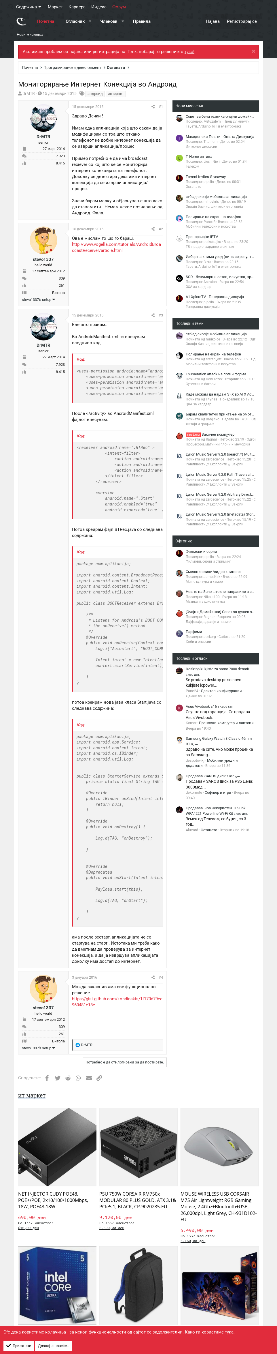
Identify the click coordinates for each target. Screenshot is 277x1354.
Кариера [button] (77, 7)
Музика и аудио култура (205, 602)
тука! (189, 51)
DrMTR (28, 93)
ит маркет (32, 1095)
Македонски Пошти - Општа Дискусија (220, 136)
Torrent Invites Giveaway (206, 177)
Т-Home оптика (199, 156)
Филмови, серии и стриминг (208, 561)
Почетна (45, 21)
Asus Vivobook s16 (210, 706)
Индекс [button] (99, 7)
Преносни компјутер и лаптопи (226, 723)
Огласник (75, 21)
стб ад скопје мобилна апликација (216, 196)
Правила (142, 21)
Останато (193, 187)
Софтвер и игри (218, 792)
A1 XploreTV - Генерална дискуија (215, 297)
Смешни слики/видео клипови (213, 572)
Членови (108, 21)
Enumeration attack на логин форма (216, 374)
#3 (161, 315)
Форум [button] (119, 7)
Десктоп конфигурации (221, 691)
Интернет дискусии (201, 147)
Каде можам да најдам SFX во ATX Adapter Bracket (229, 394)
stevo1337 (43, 259)
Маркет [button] (55, 7)
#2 (161, 229)
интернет (116, 93)
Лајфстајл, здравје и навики (209, 622)
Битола (58, 293)
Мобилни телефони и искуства (211, 226)
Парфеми (194, 632)
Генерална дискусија (203, 307)
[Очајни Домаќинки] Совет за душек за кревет (226, 612)
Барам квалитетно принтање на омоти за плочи (228, 414)
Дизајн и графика (200, 424)
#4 (161, 977)
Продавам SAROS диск (213, 776)
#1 (161, 106)
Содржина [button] (26, 7)
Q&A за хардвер (198, 287)
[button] (90, 21)
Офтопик (183, 541)
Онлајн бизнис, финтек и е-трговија (214, 207)
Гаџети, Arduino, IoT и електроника (214, 126)
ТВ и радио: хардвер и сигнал (210, 247)
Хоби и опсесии (198, 642)
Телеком (192, 166)
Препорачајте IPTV (202, 237)
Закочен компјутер (210, 434)
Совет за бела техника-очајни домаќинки (222, 116)
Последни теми (189, 323)
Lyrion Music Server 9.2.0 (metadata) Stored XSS (225, 514)
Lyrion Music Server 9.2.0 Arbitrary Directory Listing (227, 494)
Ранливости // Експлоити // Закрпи (214, 464)
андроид (95, 93)
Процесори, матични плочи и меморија (218, 444)
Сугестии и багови (201, 384)
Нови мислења (30, 34)
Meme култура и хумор (204, 582)
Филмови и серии (201, 551)
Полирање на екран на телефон (213, 217)
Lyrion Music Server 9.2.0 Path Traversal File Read (226, 474)
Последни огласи (191, 658)
